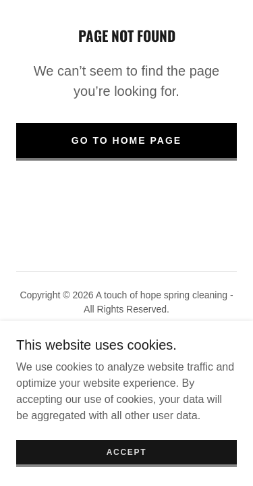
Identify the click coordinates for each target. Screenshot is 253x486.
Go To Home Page (126, 140)
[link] (126, 355)
